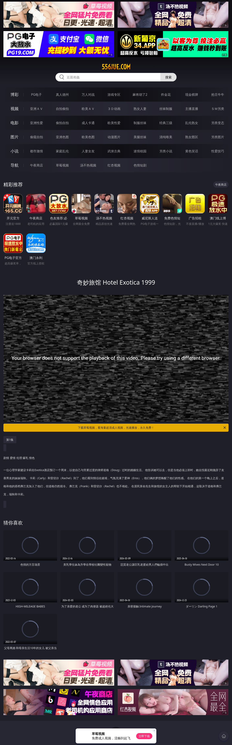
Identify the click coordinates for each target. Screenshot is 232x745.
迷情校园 (140, 151)
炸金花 (166, 94)
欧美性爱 (114, 123)
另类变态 (217, 123)
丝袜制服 (165, 108)
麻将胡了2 (140, 94)
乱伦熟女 (191, 123)
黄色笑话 (191, 151)
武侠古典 (114, 151)
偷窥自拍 (36, 137)
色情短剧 (140, 165)
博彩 (14, 94)
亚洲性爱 (36, 123)
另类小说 (165, 151)
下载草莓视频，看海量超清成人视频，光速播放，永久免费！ (152, 427)
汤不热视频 (88, 165)
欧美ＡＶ (88, 108)
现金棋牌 (191, 94)
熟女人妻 (140, 108)
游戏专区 (114, 94)
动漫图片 (114, 137)
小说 (14, 151)
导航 (14, 165)
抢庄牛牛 (217, 94)
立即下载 (144, 736)
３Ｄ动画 (114, 108)
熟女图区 (191, 137)
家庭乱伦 (62, 151)
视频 (14, 108)
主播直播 (191, 108)
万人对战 (88, 94)
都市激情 (36, 151)
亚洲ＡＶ (36, 108)
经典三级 (165, 123)
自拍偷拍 (62, 108)
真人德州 (62, 94)
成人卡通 (88, 123)
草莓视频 (62, 165)
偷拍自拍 (62, 123)
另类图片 (217, 137)
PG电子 (36, 94)
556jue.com (116, 67)
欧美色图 (88, 137)
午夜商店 (36, 165)
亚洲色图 (62, 137)
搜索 (168, 77)
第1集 (10, 440)
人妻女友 (88, 151)
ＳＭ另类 (217, 108)
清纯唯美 (165, 137)
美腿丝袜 (140, 137)
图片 (14, 137)
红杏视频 (114, 165)
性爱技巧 (217, 151)
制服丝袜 (140, 123)
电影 (14, 122)
